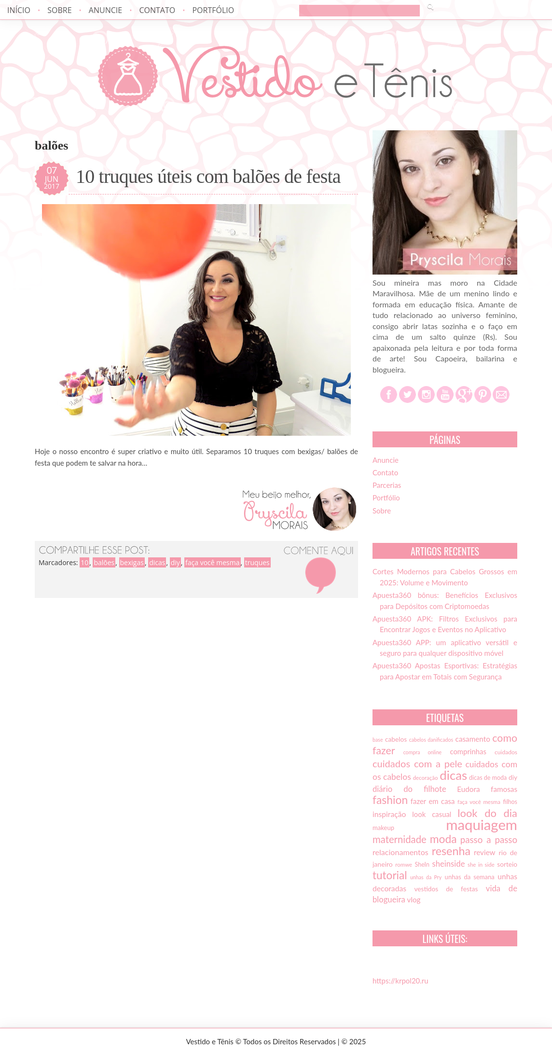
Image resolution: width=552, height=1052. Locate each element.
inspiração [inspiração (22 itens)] (389, 814)
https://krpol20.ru (400, 980)
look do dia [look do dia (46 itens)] (487, 812)
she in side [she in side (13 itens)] (481, 864)
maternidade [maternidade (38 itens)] (400, 839)
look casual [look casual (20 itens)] (431, 814)
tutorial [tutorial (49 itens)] (390, 875)
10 (84, 562)
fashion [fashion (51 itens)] (390, 799)
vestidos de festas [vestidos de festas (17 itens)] (446, 889)
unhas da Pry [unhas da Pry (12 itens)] (426, 877)
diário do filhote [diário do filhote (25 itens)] (409, 789)
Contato (157, 10)
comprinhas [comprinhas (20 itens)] (468, 751)
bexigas (132, 562)
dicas (157, 562)
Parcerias (387, 485)
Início (18, 10)
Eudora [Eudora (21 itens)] (468, 789)
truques (257, 562)
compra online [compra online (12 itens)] (422, 752)
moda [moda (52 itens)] (443, 838)
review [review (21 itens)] (485, 852)
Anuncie (105, 10)
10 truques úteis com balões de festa (208, 176)
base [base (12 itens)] (378, 739)
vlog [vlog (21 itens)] (414, 899)
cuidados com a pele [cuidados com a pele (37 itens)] (417, 763)
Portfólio (213, 10)
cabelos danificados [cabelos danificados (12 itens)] (431, 739)
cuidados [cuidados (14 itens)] (506, 752)
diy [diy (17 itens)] (513, 777)
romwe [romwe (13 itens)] (403, 864)
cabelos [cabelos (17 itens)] (396, 739)
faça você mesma (212, 562)
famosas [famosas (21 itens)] (504, 789)
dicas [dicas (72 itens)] (453, 775)
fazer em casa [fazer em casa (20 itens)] (433, 801)
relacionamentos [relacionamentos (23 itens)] (400, 852)
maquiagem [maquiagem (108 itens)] (481, 824)
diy (175, 562)
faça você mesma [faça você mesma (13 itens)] (478, 802)
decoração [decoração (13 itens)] (425, 778)
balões (104, 562)
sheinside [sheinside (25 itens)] (448, 864)
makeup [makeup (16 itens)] (383, 827)
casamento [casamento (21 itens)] (472, 738)
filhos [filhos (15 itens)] (510, 801)
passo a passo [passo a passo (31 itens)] (488, 839)
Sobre (59, 10)
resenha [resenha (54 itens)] (451, 851)
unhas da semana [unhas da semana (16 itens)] (470, 877)
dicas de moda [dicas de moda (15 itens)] (488, 777)
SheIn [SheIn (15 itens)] (422, 864)
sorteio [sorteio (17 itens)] (507, 864)
